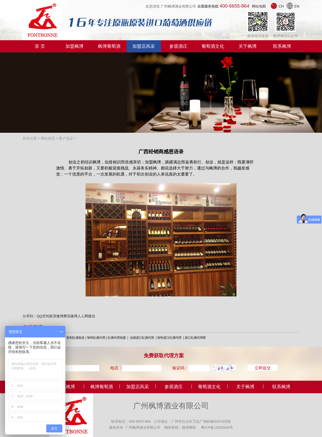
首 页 (40, 46)
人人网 (82, 316)
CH (277, 6)
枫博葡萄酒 (109, 46)
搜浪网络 (189, 427)
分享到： (30, 316)
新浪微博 (56, 316)
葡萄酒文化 (213, 46)
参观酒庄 (178, 46)
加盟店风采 (143, 46)
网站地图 (259, 6)
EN (292, 6)
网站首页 (48, 138)
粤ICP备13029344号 (217, 427)
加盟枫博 (74, 46)
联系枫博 (282, 46)
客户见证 (66, 138)
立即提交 (263, 368)
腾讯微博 (70, 316)
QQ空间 (43, 316)
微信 (91, 316)
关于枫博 (247, 46)
